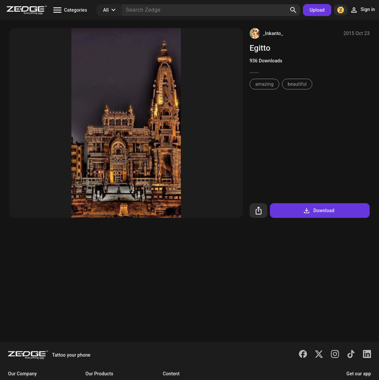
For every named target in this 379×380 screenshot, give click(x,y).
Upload (317, 10)
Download (318, 211)
